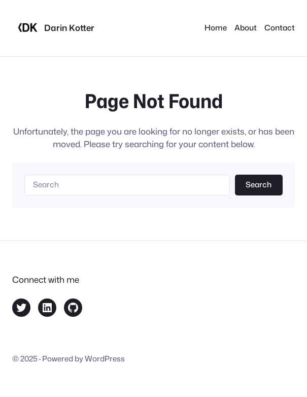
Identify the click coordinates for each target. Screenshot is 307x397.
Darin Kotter (69, 28)
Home (215, 27)
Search (258, 184)
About (245, 27)
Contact (279, 27)
